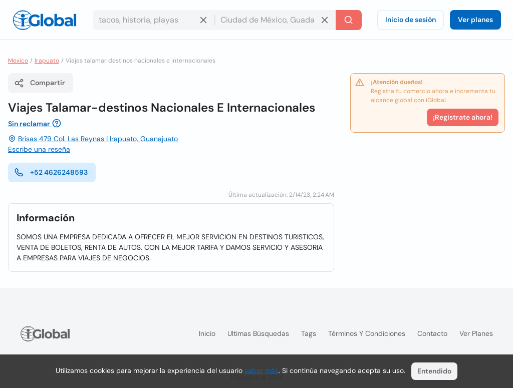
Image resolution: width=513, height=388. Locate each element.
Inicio (207, 333)
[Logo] (44, 20)
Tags (308, 333)
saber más (261, 370)
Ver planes (475, 19)
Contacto (432, 333)
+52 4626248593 (51, 172)
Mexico (18, 61)
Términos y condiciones (366, 333)
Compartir (39, 83)
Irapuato (47, 61)
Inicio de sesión (410, 19)
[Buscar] (349, 20)
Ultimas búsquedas (258, 333)
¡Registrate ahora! (462, 117)
